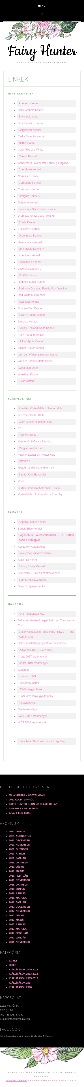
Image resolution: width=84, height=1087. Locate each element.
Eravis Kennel (27, 222)
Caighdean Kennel (30, 130)
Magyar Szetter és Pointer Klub (36, 454)
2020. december (19, 840)
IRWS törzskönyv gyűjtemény (35, 696)
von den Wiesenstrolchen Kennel (38, 354)
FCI (20, 428)
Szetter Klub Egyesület (32, 474)
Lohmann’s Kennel (30, 262)
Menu (42, 5)
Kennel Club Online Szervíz (34, 441)
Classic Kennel (28, 156)
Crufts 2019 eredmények (33, 663)
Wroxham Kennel (28, 374)
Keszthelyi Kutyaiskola (31, 546)
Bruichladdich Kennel (30, 123)
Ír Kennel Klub (27, 435)
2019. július (17, 866)
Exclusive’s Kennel (29, 228)
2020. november (19, 844)
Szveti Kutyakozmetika (31, 586)
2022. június (17, 831)
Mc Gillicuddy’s (28, 275)
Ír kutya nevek (27, 702)
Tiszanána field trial (24, 808)
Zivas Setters (26, 381)
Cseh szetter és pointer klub (35, 421)
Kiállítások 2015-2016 (23, 978)
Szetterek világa (27, 709)
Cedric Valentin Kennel (31, 136)
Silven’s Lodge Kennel (32, 314)
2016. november (19, 942)
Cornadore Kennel (30, 182)
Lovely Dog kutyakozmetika (35, 553)
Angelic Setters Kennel (32, 522)
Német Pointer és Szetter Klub (36, 468)
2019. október (18, 862)
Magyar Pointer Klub (31, 448)
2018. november (19, 880)
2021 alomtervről (21, 799)
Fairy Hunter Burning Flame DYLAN (33, 804)
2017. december (19, 906)
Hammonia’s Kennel (30, 242)
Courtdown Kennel (30, 169)
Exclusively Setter (28, 683)
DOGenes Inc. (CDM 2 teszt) (36, 649)
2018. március (18, 897)
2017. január (17, 937)
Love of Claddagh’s (29, 268)
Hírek (13, 965)
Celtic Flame (27, 143)
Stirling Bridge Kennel (32, 566)
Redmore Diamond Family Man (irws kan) (43, 288)
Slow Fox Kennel (28, 559)
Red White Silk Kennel (31, 295)
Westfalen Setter (29, 367)
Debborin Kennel (28, 202)
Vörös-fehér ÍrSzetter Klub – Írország (40, 494)
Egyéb (13, 960)
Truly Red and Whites (31, 334)
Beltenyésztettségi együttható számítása (42, 643)
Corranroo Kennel (28, 189)
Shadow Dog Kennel (30, 308)
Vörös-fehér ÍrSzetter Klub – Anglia (39, 487)
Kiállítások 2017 (20, 982)
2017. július (17, 915)
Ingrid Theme (16, 1080)
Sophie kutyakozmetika (32, 579)
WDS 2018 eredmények (32, 722)
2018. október (18, 884)
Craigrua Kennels (29, 196)
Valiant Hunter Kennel (31, 348)
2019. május (16, 871)
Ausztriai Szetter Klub (31, 415)
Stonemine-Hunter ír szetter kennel (39, 573)
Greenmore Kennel (30, 235)
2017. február (18, 933)
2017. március (18, 929)
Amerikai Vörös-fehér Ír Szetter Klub (40, 408)
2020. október (18, 849)
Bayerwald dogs (28, 116)
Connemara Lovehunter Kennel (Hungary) (43, 163)
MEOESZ (24, 461)
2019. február (18, 875)
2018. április (17, 893)
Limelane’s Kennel (29, 255)
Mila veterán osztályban (27, 795)
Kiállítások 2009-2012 (23, 969)
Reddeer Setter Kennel (31, 281)
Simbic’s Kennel (27, 321)
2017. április (17, 924)
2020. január (17, 858)
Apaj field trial (20, 813)
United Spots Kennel (31, 341)
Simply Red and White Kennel (36, 328)
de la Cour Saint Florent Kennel (37, 209)
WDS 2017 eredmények (33, 716)
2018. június (17, 889)
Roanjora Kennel (29, 301)
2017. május (16, 920)
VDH (21, 481)
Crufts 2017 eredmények (32, 656)
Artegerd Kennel (28, 103)
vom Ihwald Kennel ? (31, 248)
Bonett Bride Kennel (30, 528)
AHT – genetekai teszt (32, 613)
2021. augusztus (20, 836)
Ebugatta (23, 669)
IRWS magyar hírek (30, 689)
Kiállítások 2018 (20, 987)
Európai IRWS (27, 676)
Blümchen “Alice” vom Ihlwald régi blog (42, 741)
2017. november (19, 911)
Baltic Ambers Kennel (30, 110)
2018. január (17, 902)
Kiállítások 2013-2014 (23, 973)
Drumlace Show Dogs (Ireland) (36, 215)
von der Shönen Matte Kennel (36, 361)
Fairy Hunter (42, 51)
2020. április (17, 853)
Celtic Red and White (30, 149)
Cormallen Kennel (28, 176)
